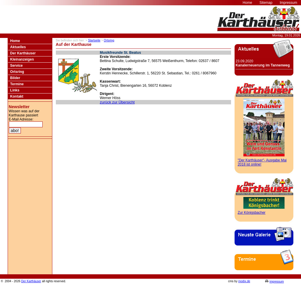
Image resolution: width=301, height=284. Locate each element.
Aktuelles (18, 47)
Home (15, 41)
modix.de (244, 281)
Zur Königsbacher (251, 213)
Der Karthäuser (23, 53)
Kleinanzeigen (22, 59)
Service (16, 66)
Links (14, 90)
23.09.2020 (262, 63)
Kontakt (17, 96)
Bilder (15, 78)
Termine (17, 84)
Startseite (94, 40)
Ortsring (17, 72)
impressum (277, 281)
